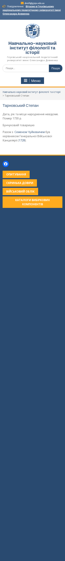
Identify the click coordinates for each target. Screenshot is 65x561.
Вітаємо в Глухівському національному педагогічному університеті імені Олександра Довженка (32, 10)
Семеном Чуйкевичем (30, 132)
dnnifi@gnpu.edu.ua (34, 3)
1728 (22, 140)
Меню (32, 81)
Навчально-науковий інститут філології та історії (32, 47)
